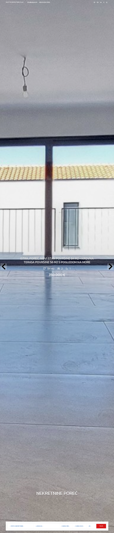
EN (97, 2)
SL (107, 2)
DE (101, 2)
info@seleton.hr (32, 2)
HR (94, 2)
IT (103, 2)
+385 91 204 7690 (44, 2)
